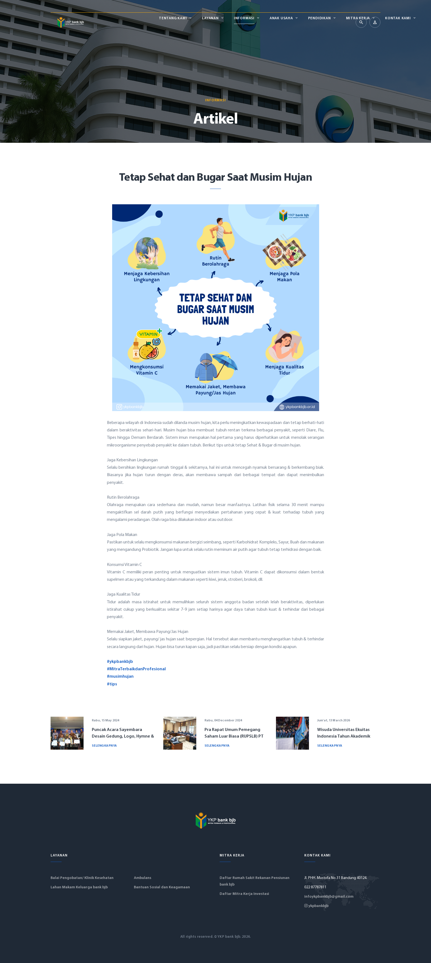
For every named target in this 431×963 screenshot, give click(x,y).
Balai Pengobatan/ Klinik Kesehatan (82, 878)
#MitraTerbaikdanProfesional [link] (136, 669)
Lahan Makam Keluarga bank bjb (79, 887)
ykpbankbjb (316, 906)
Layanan (145, 22)
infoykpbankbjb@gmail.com (328, 897)
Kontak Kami (333, 22)
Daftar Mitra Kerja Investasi (244, 894)
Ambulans (142, 878)
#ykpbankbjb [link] (120, 662)
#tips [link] (112, 684)
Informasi (178, 22)
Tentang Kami (107, 22)
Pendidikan (253, 22)
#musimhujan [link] (120, 676)
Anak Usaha (216, 22)
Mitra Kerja (292, 22)
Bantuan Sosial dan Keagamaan (162, 887)
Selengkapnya (104, 745)
